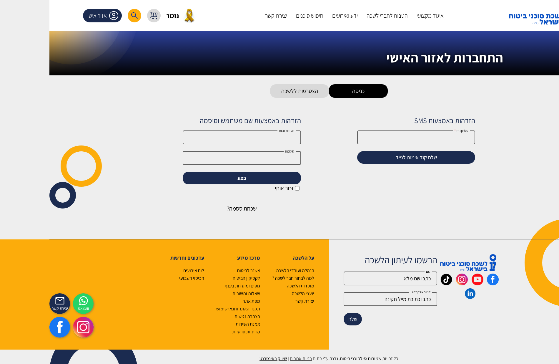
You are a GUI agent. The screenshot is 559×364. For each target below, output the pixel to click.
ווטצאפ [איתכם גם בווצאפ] (34, 308)
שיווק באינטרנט (223, 358)
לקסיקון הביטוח (197, 278)
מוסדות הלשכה (251, 286)
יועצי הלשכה (253, 293)
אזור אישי (54, 15)
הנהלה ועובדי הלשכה (246, 270)
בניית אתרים (251, 358)
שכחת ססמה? (192, 208)
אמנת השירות (198, 324)
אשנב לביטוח (199, 270)
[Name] (341, 278)
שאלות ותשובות (197, 293)
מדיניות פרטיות (197, 332)
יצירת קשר (255, 301)
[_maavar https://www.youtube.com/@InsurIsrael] (428, 283)
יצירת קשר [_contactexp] (10, 308)
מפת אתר (202, 301)
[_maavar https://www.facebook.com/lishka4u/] (443, 283)
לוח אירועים (144, 270)
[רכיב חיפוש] (85, 15)
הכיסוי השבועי (142, 278)
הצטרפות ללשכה (250, 91)
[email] (341, 299)
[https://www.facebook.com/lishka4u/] (10, 327)
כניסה (309, 91)
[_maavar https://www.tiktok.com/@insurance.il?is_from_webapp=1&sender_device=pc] (397, 283)
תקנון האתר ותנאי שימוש (189, 309)
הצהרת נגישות (198, 316)
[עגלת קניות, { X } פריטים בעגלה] (104, 15)
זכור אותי (237, 188)
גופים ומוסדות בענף (193, 286)
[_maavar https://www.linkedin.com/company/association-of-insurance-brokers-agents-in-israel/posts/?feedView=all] (420, 297)
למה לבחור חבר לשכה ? (244, 278)
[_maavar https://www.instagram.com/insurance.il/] (412, 283)
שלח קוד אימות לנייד (366, 157)
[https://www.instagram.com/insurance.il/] (34, 327)
